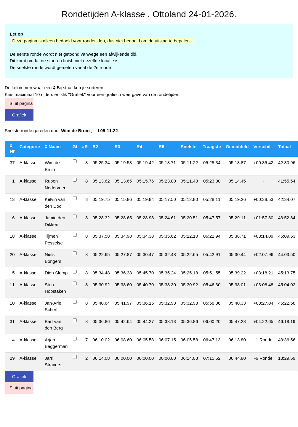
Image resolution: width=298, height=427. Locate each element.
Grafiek (19, 114)
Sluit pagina (21, 103)
